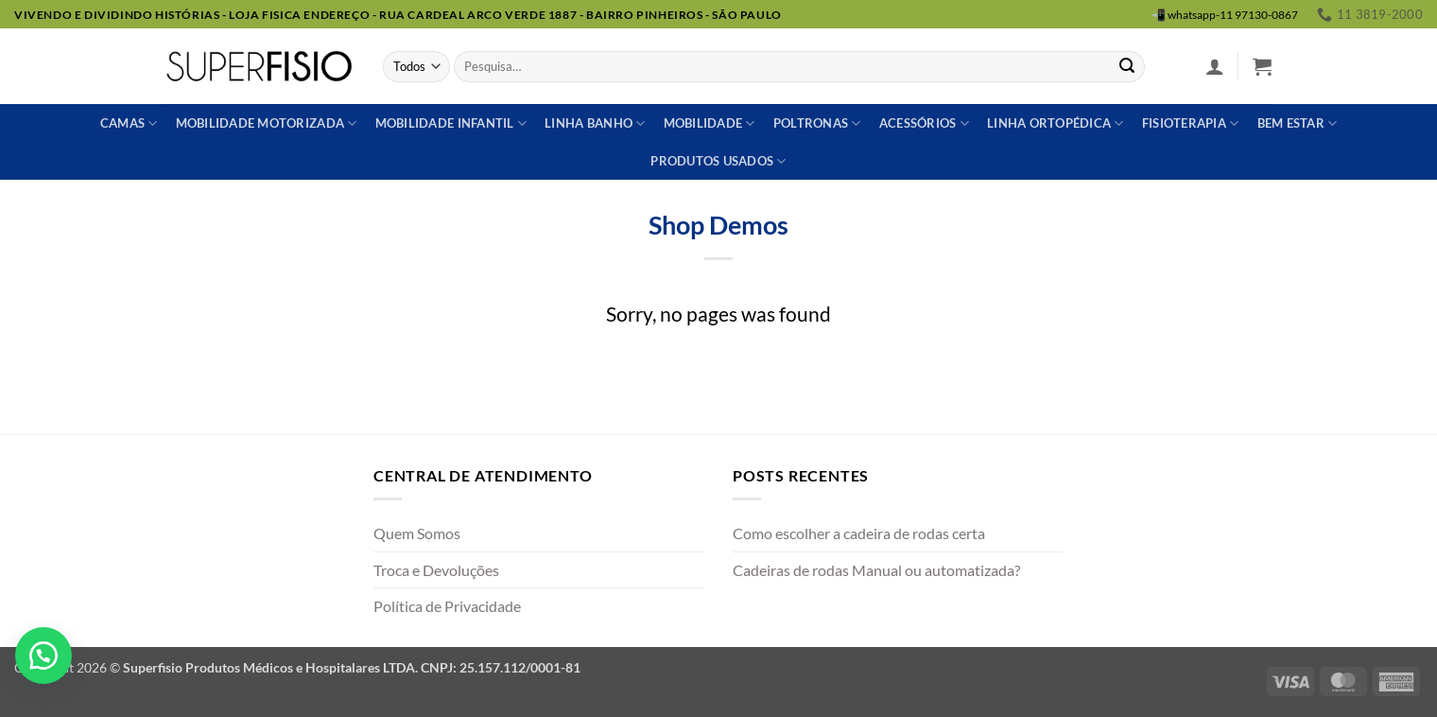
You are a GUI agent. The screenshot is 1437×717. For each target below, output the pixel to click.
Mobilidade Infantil (451, 123)
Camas (129, 123)
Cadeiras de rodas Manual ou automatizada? (876, 570)
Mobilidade (709, 123)
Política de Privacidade (447, 606)
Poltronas (817, 123)
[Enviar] (1127, 67)
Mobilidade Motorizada (266, 123)
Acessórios (924, 123)
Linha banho (595, 123)
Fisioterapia (1190, 123)
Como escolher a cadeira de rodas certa (859, 533)
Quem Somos (416, 533)
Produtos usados (718, 161)
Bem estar (1297, 123)
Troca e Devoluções (436, 570)
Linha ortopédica (1055, 123)
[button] (1214, 66)
